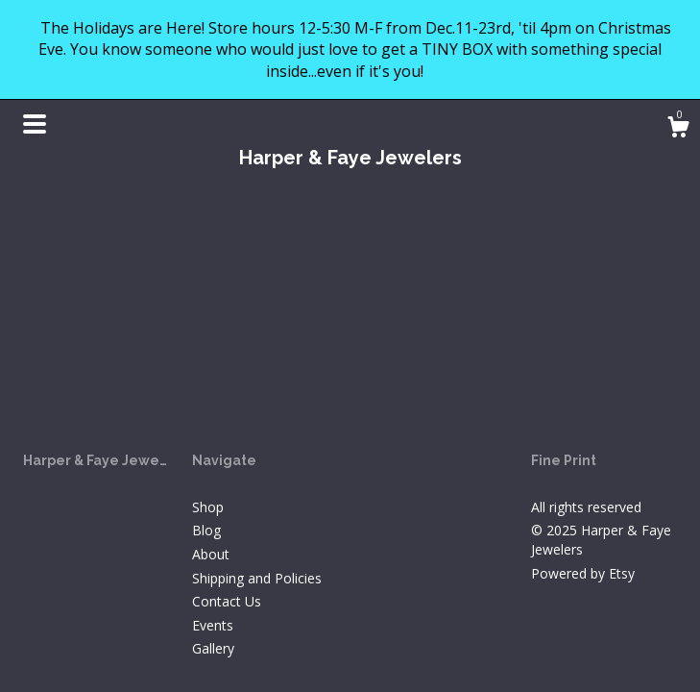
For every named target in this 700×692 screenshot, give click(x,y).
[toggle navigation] (34, 124)
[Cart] (677, 129)
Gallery (213, 648)
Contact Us (226, 601)
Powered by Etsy (583, 573)
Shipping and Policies (257, 578)
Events (212, 625)
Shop (208, 507)
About (210, 554)
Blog (206, 530)
